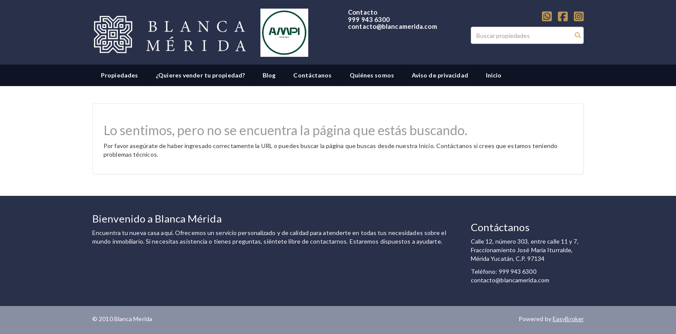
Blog (269, 75)
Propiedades (119, 75)
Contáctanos (312, 75)
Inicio (494, 75)
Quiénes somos (372, 75)
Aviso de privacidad (440, 75)
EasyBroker (568, 318)
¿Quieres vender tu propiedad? (200, 75)
